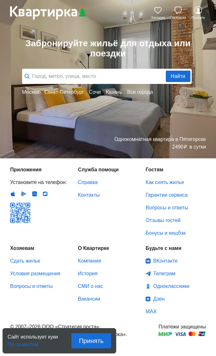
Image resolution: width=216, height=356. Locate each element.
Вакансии (89, 299)
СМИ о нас (90, 286)
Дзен (159, 299)
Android (24, 193)
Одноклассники (171, 286)
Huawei (34, 193)
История (88, 273)
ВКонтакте (165, 261)
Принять (91, 340)
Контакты (89, 195)
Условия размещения (35, 273)
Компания (89, 261)
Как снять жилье (165, 182)
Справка (88, 182)
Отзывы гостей (163, 220)
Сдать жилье (25, 261)
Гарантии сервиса (167, 195)
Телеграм (164, 273)
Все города (140, 92)
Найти (178, 76)
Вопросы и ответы (167, 207)
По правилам (23, 342)
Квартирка (48, 13)
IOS (13, 193)
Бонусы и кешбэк (165, 233)
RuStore (45, 193)
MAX (151, 311)
